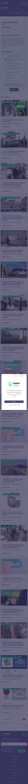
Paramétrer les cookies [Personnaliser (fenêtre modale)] (14, 405)
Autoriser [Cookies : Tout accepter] (14, 401)
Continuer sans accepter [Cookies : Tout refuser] (19, 375)
